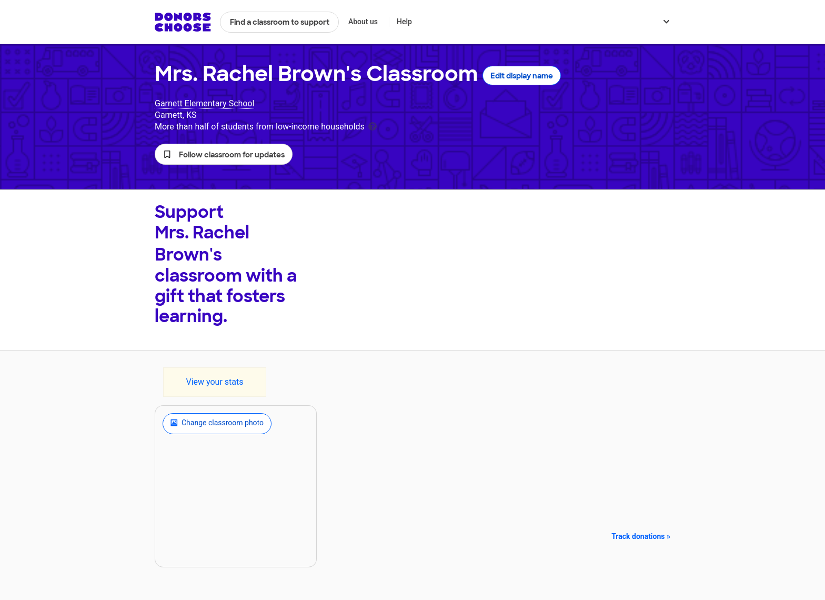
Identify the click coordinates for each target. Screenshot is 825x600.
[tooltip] (372, 125)
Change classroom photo (217, 423)
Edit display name (521, 76)
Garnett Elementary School (204, 103)
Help (404, 21)
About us (363, 21)
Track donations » (640, 536)
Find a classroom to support (279, 22)
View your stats (214, 382)
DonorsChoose (183, 22)
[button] (224, 154)
